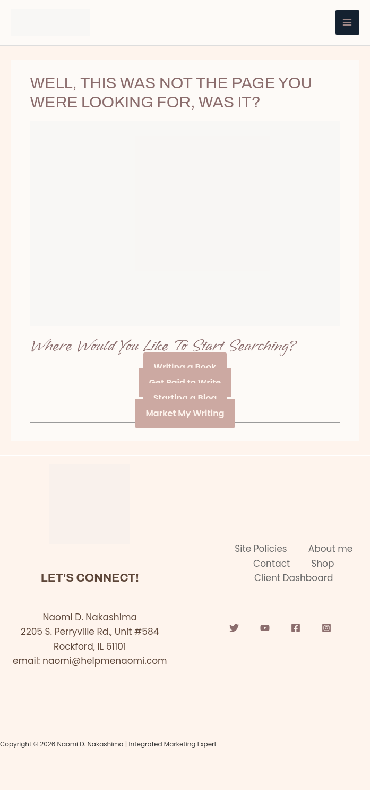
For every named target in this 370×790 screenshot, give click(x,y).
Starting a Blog (185, 398)
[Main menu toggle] (347, 22)
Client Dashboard (293, 578)
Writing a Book (185, 367)
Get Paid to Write (185, 382)
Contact (271, 563)
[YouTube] (265, 628)
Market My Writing (184, 413)
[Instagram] (326, 628)
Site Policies (261, 548)
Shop (322, 563)
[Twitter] (234, 628)
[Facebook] (295, 628)
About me (330, 548)
